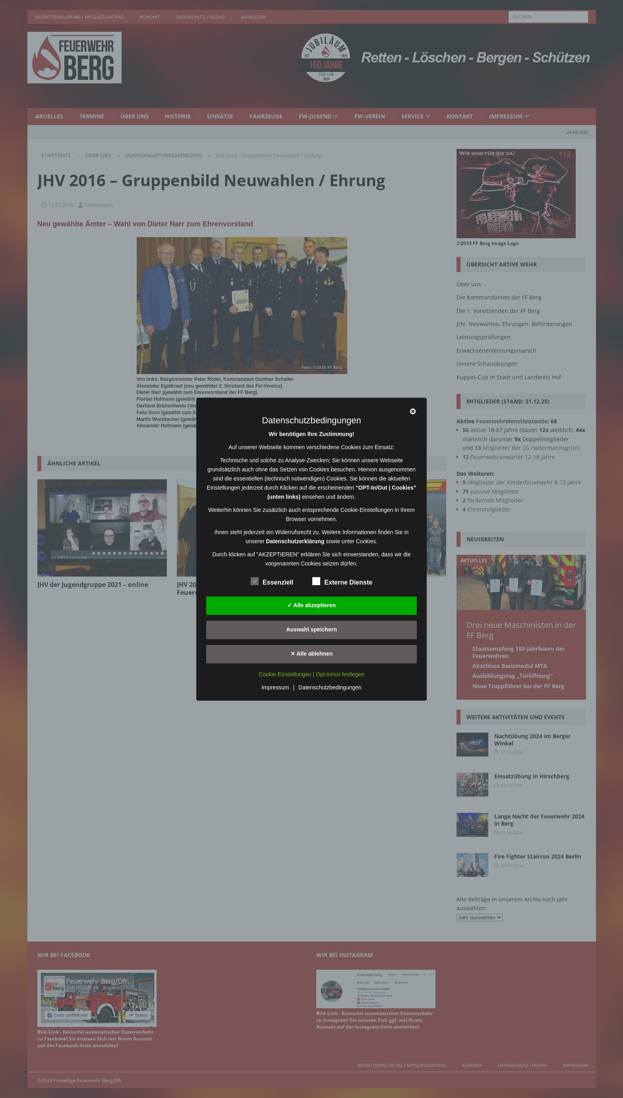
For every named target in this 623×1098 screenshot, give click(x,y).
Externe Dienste (342, 581)
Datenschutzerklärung (295, 541)
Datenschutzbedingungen (330, 687)
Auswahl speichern (311, 629)
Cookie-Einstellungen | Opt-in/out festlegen (311, 674)
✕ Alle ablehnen (311, 653)
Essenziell (272, 581)
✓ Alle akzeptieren (311, 605)
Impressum (275, 687)
